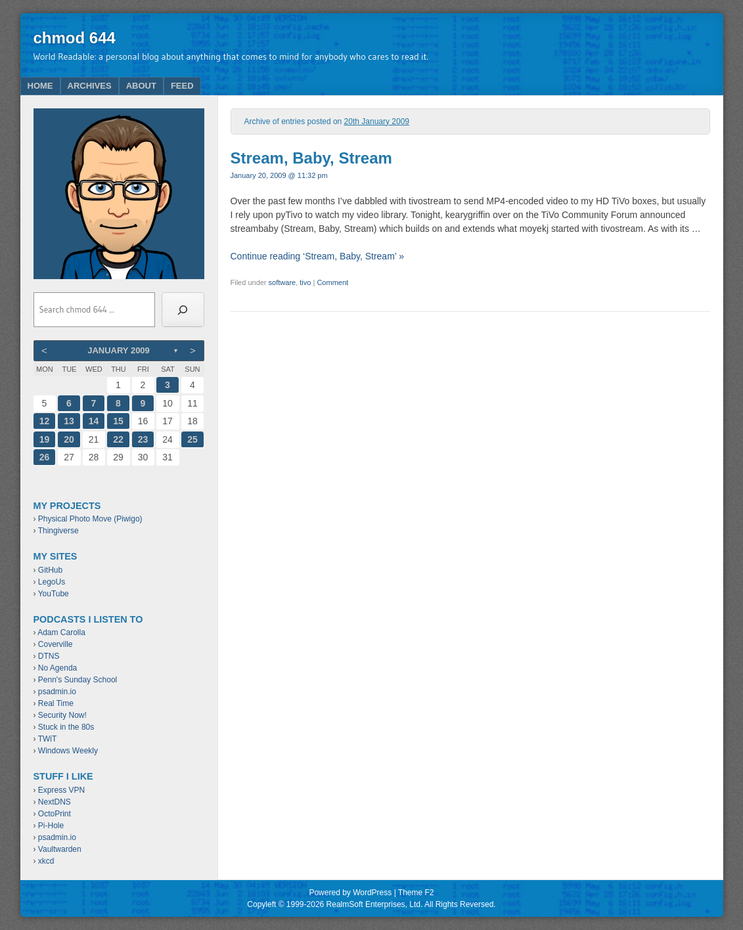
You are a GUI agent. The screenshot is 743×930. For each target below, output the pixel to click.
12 (44, 421)
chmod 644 (75, 38)
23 (143, 439)
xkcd (46, 861)
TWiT (47, 738)
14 (94, 421)
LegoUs (51, 582)
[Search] (183, 310)
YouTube (53, 593)
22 (118, 439)
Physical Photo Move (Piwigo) (90, 518)
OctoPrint (54, 813)
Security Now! (62, 715)
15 (118, 421)
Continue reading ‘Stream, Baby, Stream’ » (318, 256)
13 (69, 421)
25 (192, 439)
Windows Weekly (68, 750)
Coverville (55, 644)
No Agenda (57, 668)
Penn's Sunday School (77, 679)
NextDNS (54, 802)
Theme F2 (416, 892)
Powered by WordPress (350, 892)
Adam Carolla (61, 632)
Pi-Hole (51, 825)
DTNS (49, 656)
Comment (332, 282)
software (282, 282)
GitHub (50, 570)
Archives (90, 86)
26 (44, 457)
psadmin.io (57, 691)
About (141, 86)
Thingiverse (58, 530)
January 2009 (118, 350)
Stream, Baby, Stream (311, 158)
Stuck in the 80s (66, 727)
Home (40, 86)
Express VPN (61, 790)
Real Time (56, 703)
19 (44, 439)
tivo (305, 282)
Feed (182, 86)
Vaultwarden (59, 849)
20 (69, 439)
